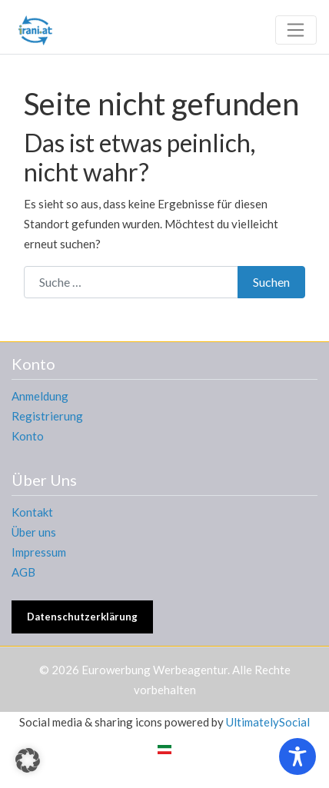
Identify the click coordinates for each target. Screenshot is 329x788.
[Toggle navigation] (296, 30)
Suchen (271, 281)
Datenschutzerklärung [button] (82, 616)
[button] (27, 760)
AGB (23, 572)
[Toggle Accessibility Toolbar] (297, 756)
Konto (28, 436)
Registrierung (47, 416)
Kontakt (32, 512)
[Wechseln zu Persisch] (164, 749)
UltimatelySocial (268, 722)
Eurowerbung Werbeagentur (154, 670)
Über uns (34, 532)
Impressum (39, 552)
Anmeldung (40, 396)
